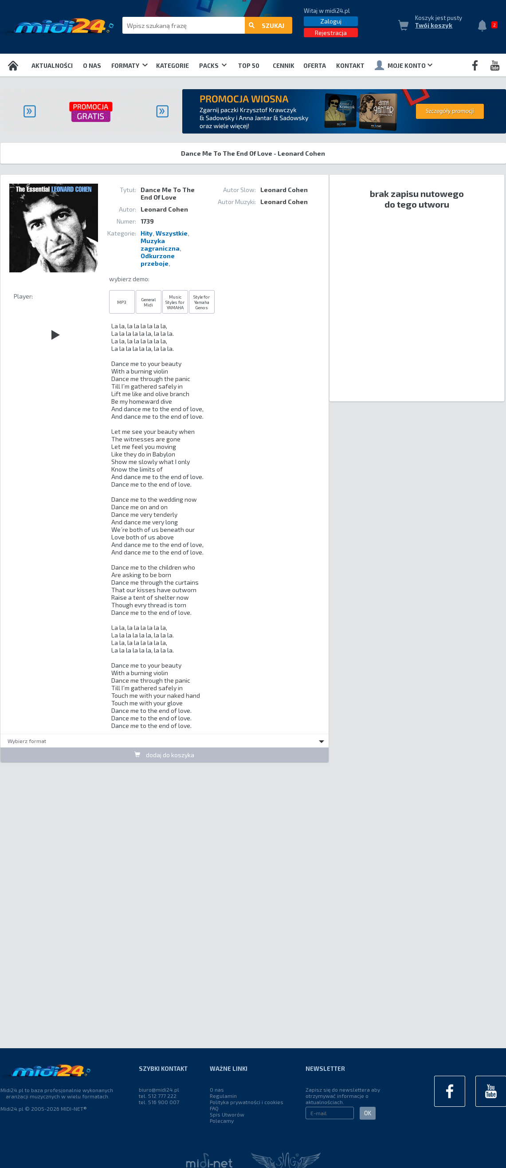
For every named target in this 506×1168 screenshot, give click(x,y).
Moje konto (403, 65)
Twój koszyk (433, 25)
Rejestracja (331, 32)
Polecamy (222, 1120)
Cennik (283, 65)
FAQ (214, 1108)
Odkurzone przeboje (158, 259)
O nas (92, 65)
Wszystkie (172, 233)
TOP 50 (248, 65)
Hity (147, 233)
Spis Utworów (227, 1114)
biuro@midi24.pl (159, 1089)
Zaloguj (330, 21)
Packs (213, 65)
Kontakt (350, 65)
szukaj (266, 25)
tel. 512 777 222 (158, 1096)
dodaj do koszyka (164, 755)
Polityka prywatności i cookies (246, 1102)
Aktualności (52, 65)
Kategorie (172, 65)
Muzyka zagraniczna (160, 244)
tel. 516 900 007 (159, 1102)
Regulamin (223, 1096)
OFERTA (314, 65)
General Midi (148, 302)
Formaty (129, 65)
